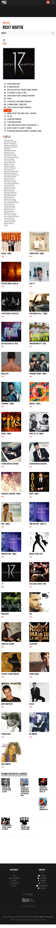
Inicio (14, 876)
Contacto (42, 888)
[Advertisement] (27, 850)
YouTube (42, 876)
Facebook (42, 881)
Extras (14, 886)
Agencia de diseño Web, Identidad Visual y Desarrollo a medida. (28, 920)
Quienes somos (42, 886)
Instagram (42, 878)
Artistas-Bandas (14, 878)
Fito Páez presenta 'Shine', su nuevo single (25, 827)
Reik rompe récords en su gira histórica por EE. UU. (44, 789)
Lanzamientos (14, 883)
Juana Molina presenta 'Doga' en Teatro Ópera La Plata (6, 789)
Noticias (14, 881)
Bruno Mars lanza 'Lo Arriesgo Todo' (44, 807)
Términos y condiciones (39, 917)
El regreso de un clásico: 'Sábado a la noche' (6, 827)
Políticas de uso (49, 917)
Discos (3, 33)
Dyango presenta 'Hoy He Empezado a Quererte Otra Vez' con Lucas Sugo (25, 790)
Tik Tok (42, 883)
